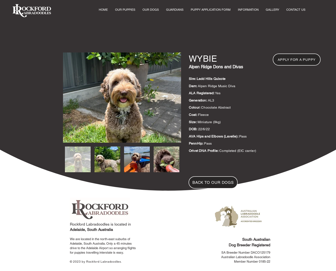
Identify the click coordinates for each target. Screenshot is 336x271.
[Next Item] (173, 97)
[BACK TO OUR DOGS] (213, 182)
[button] (125, 9)
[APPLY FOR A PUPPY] (297, 60)
